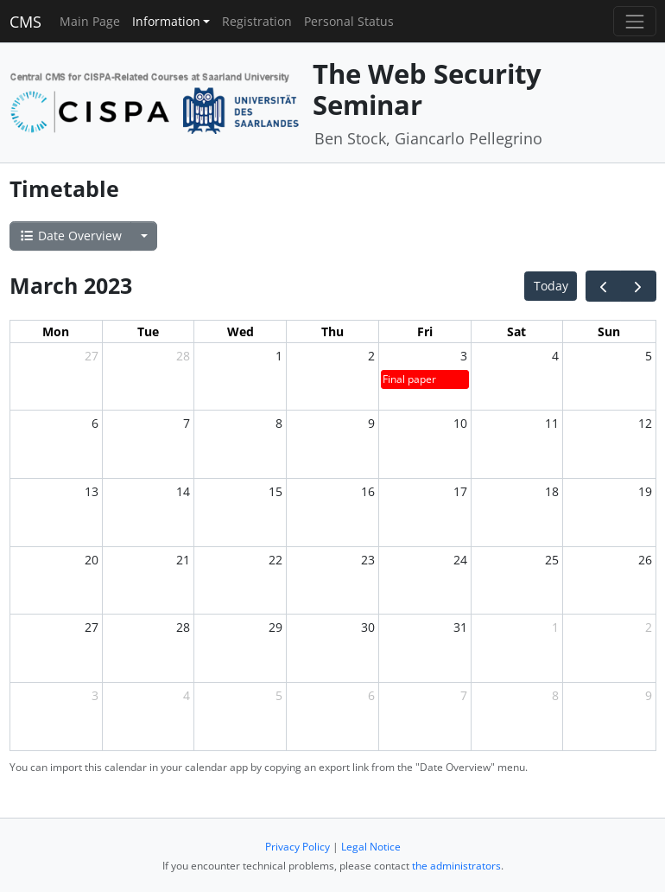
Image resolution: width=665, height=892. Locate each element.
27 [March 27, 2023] (91, 627)
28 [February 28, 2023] (183, 355)
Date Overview (70, 235)
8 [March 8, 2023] (279, 423)
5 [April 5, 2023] (279, 695)
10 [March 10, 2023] (460, 423)
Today (551, 285)
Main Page (90, 21)
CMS (25, 21)
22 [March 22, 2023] (275, 559)
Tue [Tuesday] (148, 331)
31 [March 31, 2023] (460, 627)
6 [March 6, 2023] (95, 423)
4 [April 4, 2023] (186, 695)
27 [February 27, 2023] (91, 355)
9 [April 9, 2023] (648, 695)
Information (166, 21)
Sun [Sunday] (609, 331)
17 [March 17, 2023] (460, 491)
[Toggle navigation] (634, 21)
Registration (257, 21)
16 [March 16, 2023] (368, 491)
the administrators (456, 865)
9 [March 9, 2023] (371, 423)
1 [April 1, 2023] (555, 627)
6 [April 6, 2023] (371, 695)
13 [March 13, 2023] (91, 491)
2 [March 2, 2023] (371, 355)
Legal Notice (371, 846)
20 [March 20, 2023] (91, 559)
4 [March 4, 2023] (555, 355)
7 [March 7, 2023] (186, 423)
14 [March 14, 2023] (183, 491)
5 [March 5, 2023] (648, 355)
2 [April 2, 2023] (648, 627)
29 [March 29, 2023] (275, 627)
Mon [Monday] (55, 331)
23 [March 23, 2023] (368, 559)
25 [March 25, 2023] (552, 559)
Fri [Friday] (425, 331)
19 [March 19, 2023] (645, 491)
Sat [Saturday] (516, 331)
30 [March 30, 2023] (368, 627)
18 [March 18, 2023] (552, 491)
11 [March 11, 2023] (552, 423)
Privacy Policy (297, 846)
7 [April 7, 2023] (463, 695)
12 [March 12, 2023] (645, 423)
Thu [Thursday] (332, 331)
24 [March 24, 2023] (460, 559)
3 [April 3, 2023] (95, 695)
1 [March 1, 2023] (279, 355)
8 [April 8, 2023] (555, 695)
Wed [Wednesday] (240, 331)
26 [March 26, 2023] (645, 559)
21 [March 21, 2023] (183, 559)
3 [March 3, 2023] (463, 355)
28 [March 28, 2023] (183, 627)
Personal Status (349, 21)
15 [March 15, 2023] (275, 491)
